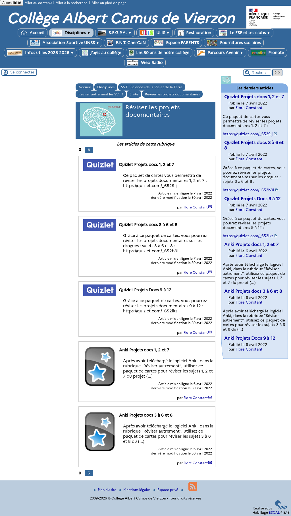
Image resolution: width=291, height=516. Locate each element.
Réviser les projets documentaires (172, 94)
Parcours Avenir (220, 53)
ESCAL (274, 512)
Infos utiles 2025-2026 (40, 53)
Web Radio (145, 62)
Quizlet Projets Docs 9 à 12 (252, 198)
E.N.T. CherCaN (126, 43)
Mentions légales (135, 490)
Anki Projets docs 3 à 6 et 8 (253, 291)
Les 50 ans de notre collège (159, 53)
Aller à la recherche (72, 3)
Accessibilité (11, 3)
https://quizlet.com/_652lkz (248, 236)
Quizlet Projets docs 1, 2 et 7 (254, 96)
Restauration (194, 33)
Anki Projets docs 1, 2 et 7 (251, 244)
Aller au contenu (38, 3)
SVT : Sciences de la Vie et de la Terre (151, 87)
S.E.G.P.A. (115, 33)
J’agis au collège (101, 53)
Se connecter (22, 72)
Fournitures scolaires (234, 43)
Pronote (267, 53)
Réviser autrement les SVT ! (100, 94)
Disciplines (71, 33)
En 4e (134, 94)
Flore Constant (196, 207)
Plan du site (105, 490)
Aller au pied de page (109, 3)
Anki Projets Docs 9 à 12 (249, 338)
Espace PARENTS (176, 43)
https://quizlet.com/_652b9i (248, 190)
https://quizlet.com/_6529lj (248, 134)
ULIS (155, 33)
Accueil (32, 33)
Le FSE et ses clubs (244, 33)
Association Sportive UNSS (64, 43)
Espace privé (166, 490)
